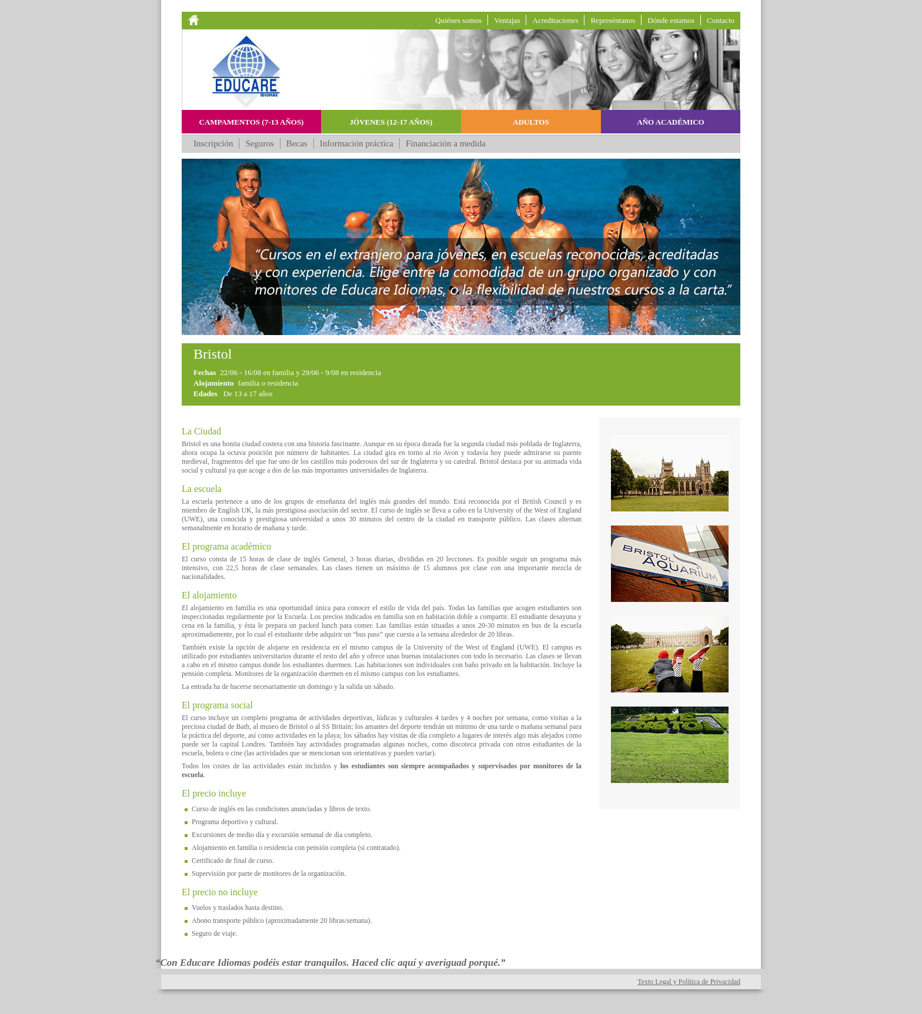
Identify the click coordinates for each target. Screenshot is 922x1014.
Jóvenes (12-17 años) (391, 122)
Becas (297, 143)
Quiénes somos (458, 20)
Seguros (259, 143)
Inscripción (213, 143)
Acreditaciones (555, 20)
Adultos (531, 122)
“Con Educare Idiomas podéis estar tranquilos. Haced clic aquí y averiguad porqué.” (330, 962)
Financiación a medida (446, 143)
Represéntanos (612, 20)
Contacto (720, 20)
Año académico (670, 122)
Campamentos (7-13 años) (251, 122)
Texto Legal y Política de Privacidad (688, 982)
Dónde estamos (670, 20)
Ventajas (507, 20)
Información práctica (356, 143)
